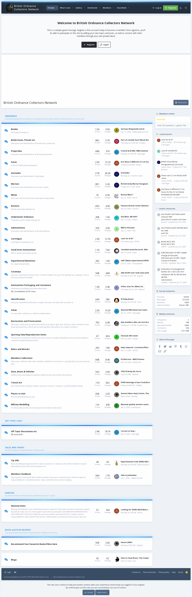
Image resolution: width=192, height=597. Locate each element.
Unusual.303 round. (129, 336)
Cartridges (16, 238)
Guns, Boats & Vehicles (22, 371)
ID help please (127, 299)
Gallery (79, 8)
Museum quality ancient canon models (138, 404)
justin (134, 252)
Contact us (136, 572)
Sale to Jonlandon (129, 475)
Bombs (14, 129)
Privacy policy (163, 572)
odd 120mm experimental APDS (135, 260)
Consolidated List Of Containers (24, 291)
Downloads (92, 8)
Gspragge (141, 154)
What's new (65, 8)
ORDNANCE (11, 116)
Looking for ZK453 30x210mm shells (136, 509)
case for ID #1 (127, 238)
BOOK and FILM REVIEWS (18, 529)
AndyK (135, 338)
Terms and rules (149, 572)
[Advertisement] (96, 78)
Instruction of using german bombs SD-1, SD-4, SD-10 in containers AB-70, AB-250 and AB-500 (173, 273)
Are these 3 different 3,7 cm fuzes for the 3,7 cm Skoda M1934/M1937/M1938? (173, 192)
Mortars (15, 183)
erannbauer (136, 407)
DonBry (142, 143)
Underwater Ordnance (22, 216)
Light (7, 572)
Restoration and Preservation (26, 321)
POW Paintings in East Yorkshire (135, 382)
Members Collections (21, 358)
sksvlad (135, 374)
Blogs (14, 559)
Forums (51, 8)
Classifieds (121, 8)
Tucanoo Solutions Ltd (76, 577)
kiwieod (141, 289)
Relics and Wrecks (20, 349)
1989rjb (139, 385)
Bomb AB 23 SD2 (168, 241)
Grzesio (135, 208)
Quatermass (143, 325)
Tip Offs (15, 460)
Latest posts (166, 134)
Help (174, 572)
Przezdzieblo (137, 263)
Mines (14, 194)
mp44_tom (136, 362)
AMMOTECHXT (137, 478)
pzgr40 (140, 276)
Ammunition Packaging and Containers (31, 285)
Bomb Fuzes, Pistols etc (23, 140)
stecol (134, 197)
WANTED (9, 492)
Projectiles (16, 151)
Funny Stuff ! (17, 434)
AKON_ (138, 165)
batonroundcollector (145, 464)
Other (14, 310)
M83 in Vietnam (128, 228)
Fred (139, 302)
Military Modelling (20, 404)
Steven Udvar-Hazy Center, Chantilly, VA (139, 393)
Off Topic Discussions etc (24, 431)
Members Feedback (21, 474)
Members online (166, 113)
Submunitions (18, 227)
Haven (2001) (126, 542)
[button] (56, 7)
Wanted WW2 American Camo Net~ (136, 310)
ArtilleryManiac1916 (140, 132)
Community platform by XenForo (26, 577)
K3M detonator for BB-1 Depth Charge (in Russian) (174, 254)
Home (180, 572)
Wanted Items (18, 505)
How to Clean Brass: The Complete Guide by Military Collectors (149, 558)
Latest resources (167, 208)
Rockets (15, 206)
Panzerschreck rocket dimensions (136, 206)
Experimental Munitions (23, 260)
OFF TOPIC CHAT (13, 420)
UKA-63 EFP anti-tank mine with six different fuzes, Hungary (147, 273)
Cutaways (16, 271)
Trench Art (16, 382)
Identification (18, 299)
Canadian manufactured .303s (134, 249)
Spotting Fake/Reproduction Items (28, 334)
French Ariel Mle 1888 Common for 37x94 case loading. (145, 151)
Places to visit (18, 393)
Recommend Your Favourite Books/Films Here (34, 544)
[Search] (185, 7)
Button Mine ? (127, 194)
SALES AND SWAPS (14, 447)
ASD (134, 230)
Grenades (16, 172)
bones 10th (184, 305)
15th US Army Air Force (131, 371)
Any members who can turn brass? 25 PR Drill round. (144, 322)
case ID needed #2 (169, 150)
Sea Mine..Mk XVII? (129, 217)
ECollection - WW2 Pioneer (132, 359)
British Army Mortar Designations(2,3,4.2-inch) (141, 184)
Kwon (140, 176)
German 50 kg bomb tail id (132, 129)
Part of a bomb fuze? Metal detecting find (139, 140)
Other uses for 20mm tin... (133, 286)
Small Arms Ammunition (23, 249)
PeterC (135, 219)
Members (107, 8)
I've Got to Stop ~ (128, 431)
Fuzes (14, 162)
